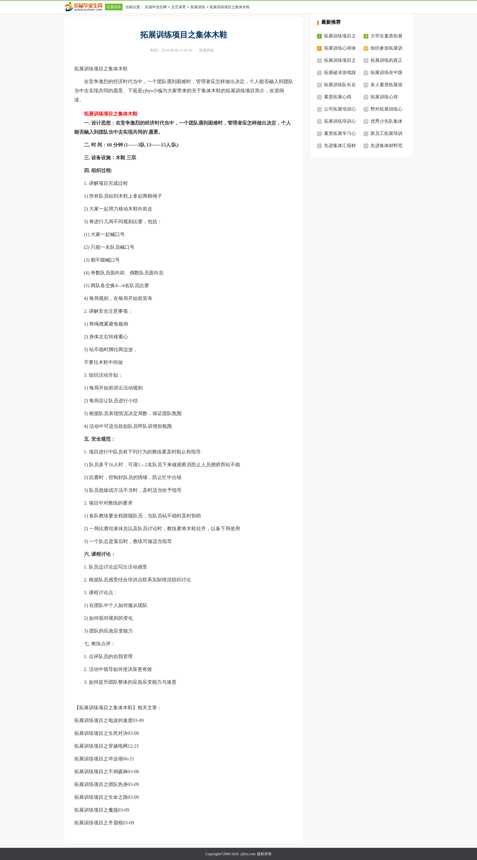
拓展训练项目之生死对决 (101, 733)
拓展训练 (113, 7)
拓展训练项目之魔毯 (96, 809)
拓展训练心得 (384, 96)
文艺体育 (178, 7)
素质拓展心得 (337, 96)
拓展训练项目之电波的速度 (103, 720)
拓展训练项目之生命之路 (101, 797)
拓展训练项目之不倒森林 (101, 771)
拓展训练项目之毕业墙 (98, 758)
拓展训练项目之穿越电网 (101, 746)
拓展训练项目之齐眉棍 (98, 822)
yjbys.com (248, 854)
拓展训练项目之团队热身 (101, 784)
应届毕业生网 (156, 7)
